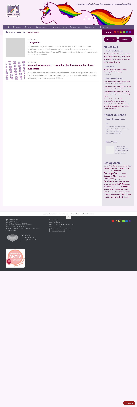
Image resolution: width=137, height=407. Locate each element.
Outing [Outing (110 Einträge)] (111, 189)
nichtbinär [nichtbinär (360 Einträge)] (125, 186)
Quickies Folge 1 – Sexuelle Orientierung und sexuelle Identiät (121, 148)
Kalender (110, 39)
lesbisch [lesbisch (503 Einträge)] (108, 186)
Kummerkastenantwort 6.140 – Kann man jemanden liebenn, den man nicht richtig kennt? (117, 94)
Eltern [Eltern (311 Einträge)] (115, 176)
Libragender (34, 42)
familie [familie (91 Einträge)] (120, 176)
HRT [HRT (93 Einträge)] (110, 184)
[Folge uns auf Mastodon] (130, 32)
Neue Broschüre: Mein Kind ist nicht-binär (117, 59)
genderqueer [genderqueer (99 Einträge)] (118, 179)
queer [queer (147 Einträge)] (105, 191)
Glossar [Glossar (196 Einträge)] (106, 184)
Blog (65, 27)
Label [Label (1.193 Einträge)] (120, 184)
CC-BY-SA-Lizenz (27, 224)
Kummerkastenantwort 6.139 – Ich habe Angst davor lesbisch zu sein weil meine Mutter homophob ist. (116, 106)
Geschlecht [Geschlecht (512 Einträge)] (109, 181)
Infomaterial (75, 27)
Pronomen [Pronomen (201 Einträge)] (125, 189)
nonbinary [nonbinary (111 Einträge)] (106, 189)
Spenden (103, 27)
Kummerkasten (42, 27)
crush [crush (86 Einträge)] (120, 173)
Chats (55, 27)
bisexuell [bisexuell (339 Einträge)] (117, 171)
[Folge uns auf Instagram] (118, 32)
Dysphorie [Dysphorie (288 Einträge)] (108, 176)
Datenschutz (75, 214)
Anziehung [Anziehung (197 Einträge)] (113, 166)
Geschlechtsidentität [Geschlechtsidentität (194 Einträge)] (122, 181)
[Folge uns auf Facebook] (115, 32)
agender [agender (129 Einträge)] (106, 166)
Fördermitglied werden (57, 231)
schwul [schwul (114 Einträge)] (121, 191)
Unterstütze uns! (88, 214)
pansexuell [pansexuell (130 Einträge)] (117, 189)
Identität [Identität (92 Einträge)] (114, 184)
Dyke (107, 123)
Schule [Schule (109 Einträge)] (117, 191)
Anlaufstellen (89, 27)
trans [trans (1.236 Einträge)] (124, 194)
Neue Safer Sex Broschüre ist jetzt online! (117, 54)
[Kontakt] (127, 32)
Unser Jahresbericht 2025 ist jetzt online (117, 56)
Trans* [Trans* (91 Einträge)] (129, 194)
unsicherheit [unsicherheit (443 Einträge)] (117, 197)
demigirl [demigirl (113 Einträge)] (124, 173)
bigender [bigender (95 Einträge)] (106, 171)
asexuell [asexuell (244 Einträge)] (115, 168)
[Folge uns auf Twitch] (121, 32)
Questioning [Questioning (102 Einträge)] (111, 191)
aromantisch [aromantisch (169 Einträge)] (127, 166)
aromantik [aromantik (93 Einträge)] (120, 166)
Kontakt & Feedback (50, 214)
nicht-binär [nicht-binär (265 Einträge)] (116, 187)
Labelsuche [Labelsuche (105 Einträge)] (127, 184)
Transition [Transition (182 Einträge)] (107, 197)
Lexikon (28, 27)
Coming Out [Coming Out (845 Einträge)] (111, 173)
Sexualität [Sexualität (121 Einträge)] (126, 191)
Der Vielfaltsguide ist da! (112, 62)
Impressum (63, 214)
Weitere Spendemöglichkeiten (60, 229)
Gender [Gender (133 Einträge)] (125, 176)
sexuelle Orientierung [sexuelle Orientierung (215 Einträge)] (112, 194)
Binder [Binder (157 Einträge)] (111, 171)
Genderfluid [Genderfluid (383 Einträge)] (109, 178)
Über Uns (17, 27)
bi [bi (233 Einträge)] (128, 168)
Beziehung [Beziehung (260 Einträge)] (123, 168)
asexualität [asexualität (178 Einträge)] (107, 168)
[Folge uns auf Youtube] (124, 32)
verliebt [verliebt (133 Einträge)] (126, 197)
